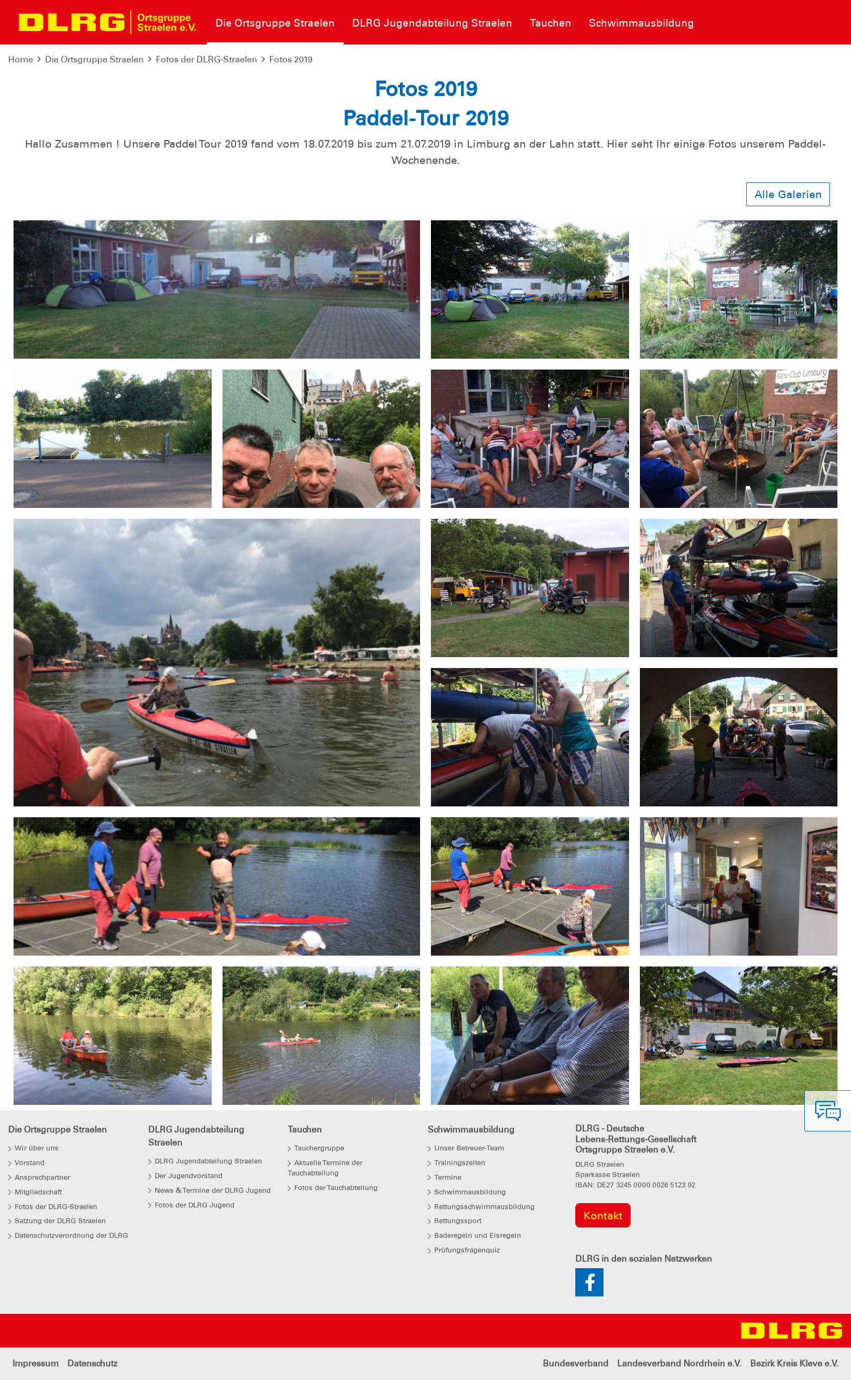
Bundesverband (575, 1363)
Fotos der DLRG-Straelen (206, 59)
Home (20, 59)
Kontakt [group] (603, 1215)
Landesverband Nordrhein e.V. (679, 1363)
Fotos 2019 (291, 59)
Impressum (35, 1363)
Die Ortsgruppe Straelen (94, 59)
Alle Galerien (788, 194)
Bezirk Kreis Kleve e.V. (794, 1363)
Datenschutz (92, 1363)
